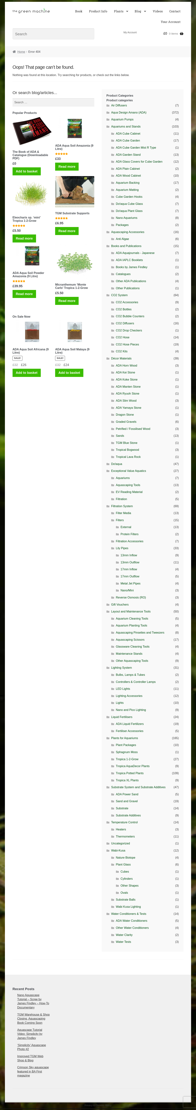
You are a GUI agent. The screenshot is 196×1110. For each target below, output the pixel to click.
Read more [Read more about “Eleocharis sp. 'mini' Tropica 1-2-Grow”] (24, 238)
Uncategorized (120, 843)
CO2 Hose (123, 337)
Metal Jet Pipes (130, 583)
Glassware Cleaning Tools (133, 646)
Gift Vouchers (120, 604)
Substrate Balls (126, 899)
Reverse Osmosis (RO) (131, 597)
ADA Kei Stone (125, 372)
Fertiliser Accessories (129, 731)
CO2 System (119, 295)
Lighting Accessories (129, 695)
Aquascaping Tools (128, 485)
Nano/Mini (127, 590)
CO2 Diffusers (125, 323)
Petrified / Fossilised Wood (133, 428)
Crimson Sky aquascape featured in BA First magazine (33, 1071)
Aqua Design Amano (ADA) (128, 112)
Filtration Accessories (129, 541)
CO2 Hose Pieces (127, 344)
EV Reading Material (129, 492)
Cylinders (126, 878)
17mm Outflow (129, 576)
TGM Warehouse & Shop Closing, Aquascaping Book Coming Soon (33, 1018)
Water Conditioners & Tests (128, 913)
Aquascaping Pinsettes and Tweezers (140, 632)
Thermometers (125, 836)
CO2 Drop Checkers (129, 330)
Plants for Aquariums (124, 738)
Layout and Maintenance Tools (131, 611)
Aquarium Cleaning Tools (132, 618)
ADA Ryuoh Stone (127, 393)
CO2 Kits (122, 351)
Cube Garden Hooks (129, 196)
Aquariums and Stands (126, 126)
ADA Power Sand (127, 794)
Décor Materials (121, 358)
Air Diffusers (119, 105)
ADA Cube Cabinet (128, 133)
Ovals (124, 892)
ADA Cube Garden (128, 140)
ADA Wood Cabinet (128, 175)
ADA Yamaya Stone (128, 407)
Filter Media (123, 513)
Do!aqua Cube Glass (129, 203)
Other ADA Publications (131, 281)
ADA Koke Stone (127, 379)
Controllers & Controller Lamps (136, 681)
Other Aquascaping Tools (132, 660)
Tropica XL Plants (127, 780)
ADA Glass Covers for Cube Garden (139, 161)
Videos (158, 11)
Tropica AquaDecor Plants (133, 766)
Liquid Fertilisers (121, 717)
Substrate (122, 808)
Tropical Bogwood (127, 449)
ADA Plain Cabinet (128, 168)
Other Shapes (129, 885)
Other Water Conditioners (132, 927)
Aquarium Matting (127, 189)
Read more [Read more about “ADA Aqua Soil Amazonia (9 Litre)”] (66, 166)
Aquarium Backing (128, 182)
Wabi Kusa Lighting (128, 906)
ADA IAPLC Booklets (129, 260)
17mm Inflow (128, 569)
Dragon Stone (125, 414)
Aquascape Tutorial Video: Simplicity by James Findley (29, 1034)
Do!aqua (116, 464)
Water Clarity (124, 934)
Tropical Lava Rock (128, 456)
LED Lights (123, 688)
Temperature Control (124, 822)
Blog (138, 11)
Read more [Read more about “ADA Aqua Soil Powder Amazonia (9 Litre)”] (24, 294)
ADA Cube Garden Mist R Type (136, 147)
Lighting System (121, 667)
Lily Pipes (122, 548)
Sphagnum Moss (127, 752)
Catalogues (123, 274)
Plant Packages (126, 745)
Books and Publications (126, 246)
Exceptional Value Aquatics (128, 470)
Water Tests (123, 941)
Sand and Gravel (127, 801)
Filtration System (122, 506)
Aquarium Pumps (122, 119)
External (125, 527)
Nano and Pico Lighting (131, 709)
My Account (129, 32)
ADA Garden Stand (128, 154)
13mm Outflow (129, 562)
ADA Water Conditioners (131, 920)
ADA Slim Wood (126, 400)
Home (21, 51)
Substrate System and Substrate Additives (138, 787)
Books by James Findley (131, 267)
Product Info (98, 11)
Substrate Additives (128, 815)
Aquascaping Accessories (127, 232)
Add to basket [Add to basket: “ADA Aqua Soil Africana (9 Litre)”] (26, 373)
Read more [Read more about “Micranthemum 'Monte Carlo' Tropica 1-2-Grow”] (66, 301)
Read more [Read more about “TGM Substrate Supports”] (66, 231)
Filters (120, 520)
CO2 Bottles (124, 309)
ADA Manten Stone (128, 386)
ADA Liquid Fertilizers (130, 723)
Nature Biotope (125, 857)
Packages (122, 224)
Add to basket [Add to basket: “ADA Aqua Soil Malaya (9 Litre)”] (69, 373)
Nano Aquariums (126, 217)
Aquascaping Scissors (130, 639)
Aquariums (123, 478)
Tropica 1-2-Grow (127, 759)
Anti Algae (122, 238)
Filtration (121, 499)
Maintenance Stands (129, 653)
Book (78, 11)
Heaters (121, 829)
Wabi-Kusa (118, 850)
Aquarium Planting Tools (131, 625)
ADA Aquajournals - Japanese (135, 252)
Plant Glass (123, 864)
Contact (175, 11)
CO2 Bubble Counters (130, 316)
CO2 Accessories (127, 302)
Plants (118, 11)
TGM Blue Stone (126, 442)
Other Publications (128, 288)
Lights (120, 702)
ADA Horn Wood (126, 365)
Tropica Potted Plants (130, 773)
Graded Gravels (126, 421)
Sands (120, 435)
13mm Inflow (128, 555)
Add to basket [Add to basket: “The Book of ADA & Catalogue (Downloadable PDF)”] (26, 171)
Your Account (171, 22)
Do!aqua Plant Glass (129, 210)
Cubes (124, 871)
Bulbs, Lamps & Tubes (130, 674)
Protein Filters (129, 534)
